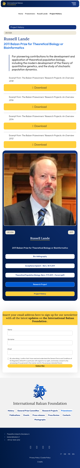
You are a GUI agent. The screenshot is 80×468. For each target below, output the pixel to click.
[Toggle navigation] (73, 3)
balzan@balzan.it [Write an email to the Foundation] (13, 437)
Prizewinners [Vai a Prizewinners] (66, 410)
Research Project (40, 284)
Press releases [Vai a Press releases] (39, 415)
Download (40, 87)
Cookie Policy (46, 458)
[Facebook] (30, 447)
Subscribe (40, 366)
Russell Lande (42, 14)
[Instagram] (43, 447)
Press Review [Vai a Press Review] (53, 415)
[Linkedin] (37, 447)
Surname (11, 339)
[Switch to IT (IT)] (61, 453)
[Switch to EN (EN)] (73, 453)
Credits (40, 462)
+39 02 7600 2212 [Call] (13, 440)
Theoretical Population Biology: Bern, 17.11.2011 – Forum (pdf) (40, 275)
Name (10, 330)
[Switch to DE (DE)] (65, 453)
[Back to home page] (4, 3)
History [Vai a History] (11, 410)
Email (10, 349)
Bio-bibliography (40, 256)
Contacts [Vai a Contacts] (67, 415)
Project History (40, 294)
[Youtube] (49, 447)
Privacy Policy (34, 458)
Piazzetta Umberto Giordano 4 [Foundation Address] (18, 434)
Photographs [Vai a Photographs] (40, 419)
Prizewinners (30, 14)
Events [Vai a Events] (26, 415)
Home (20, 14)
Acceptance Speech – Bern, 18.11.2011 (40, 266)
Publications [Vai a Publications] (15, 415)
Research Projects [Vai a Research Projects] (50, 410)
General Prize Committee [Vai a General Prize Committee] (28, 410)
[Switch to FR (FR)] (69, 453)
